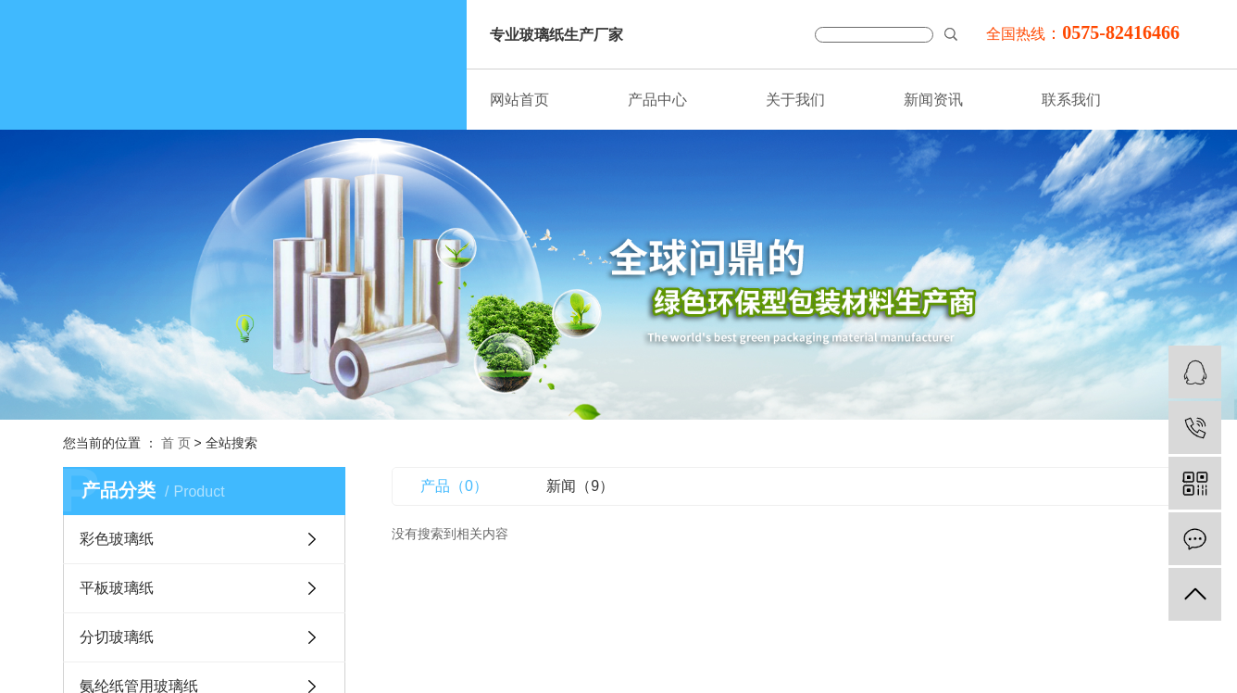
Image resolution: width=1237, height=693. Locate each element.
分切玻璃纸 (117, 637)
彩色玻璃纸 (117, 539)
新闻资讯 (933, 99)
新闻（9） (580, 486)
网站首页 (519, 99)
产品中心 (657, 99)
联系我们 (1071, 99)
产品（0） (454, 486)
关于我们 (795, 99)
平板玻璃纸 (117, 588)
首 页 (176, 442)
